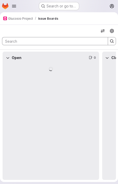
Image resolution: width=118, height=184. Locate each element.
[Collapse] (8, 58)
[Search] (52, 41)
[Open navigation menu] (14, 6)
